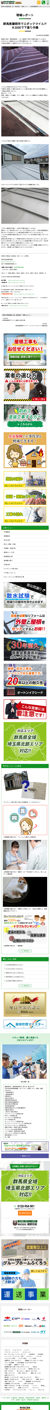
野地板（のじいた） (35, 1369)
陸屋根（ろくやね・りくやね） (34, 1360)
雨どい (37, 1377)
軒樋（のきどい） (10, 1388)
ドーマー (35, 1385)
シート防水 (33, 1358)
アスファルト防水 (10, 1358)
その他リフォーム (9, 573)
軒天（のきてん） (27, 1379)
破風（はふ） (40, 1379)
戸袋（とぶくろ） (10, 1373)
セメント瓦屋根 (9, 1362)
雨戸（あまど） (23, 1373)
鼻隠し (43, 1385)
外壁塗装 (7, 532)
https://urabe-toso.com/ (8, 261)
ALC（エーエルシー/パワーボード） (15, 1354)
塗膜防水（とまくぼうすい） (13, 1360)
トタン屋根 (8, 1365)
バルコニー (29, 1356)
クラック (7, 1350)
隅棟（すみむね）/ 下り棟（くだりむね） (17, 1385)
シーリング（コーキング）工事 (14, 1356)
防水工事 (7, 540)
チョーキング (17, 1350)
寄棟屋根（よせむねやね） (34, 1381)
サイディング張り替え (11, 569)
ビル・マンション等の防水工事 (14, 577)
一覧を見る (25, 951)
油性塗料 (32, 1354)
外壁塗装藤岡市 (25, 1015)
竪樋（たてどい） (23, 1388)
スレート (32, 1390)
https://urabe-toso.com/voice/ (17, 282)
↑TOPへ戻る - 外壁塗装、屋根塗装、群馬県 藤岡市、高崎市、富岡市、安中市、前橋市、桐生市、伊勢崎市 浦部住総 (25, 1399)
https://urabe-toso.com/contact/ (18, 305)
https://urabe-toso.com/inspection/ (24, 294)
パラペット (35, 1388)
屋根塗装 (7, 536)
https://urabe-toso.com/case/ (16, 280)
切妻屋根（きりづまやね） (13, 1383)
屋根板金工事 (8, 556)
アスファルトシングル (19, 1390)
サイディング (26, 1352)
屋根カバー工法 (9, 552)
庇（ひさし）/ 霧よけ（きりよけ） (27, 1371)
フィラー (27, 1350)
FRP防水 (7, 1390)
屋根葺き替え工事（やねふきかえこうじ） (17, 1367)
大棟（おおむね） (29, 1383)
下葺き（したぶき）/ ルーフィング (15, 1369)
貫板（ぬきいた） (10, 1381)
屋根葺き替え (8, 560)
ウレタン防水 (22, 1358)
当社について (26, 1156)
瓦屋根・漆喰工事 (9, 548)
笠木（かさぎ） (9, 1371)
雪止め (35, 1367)
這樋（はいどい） (10, 1375)
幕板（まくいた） (36, 1373)
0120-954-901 (19, 267)
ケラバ (20, 1381)
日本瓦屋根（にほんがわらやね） (27, 1362)
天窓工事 (7, 565)
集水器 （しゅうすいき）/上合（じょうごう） (18, 1377)
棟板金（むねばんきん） (12, 1379)
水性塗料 (40, 1354)
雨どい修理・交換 (9, 544)
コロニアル (41, 1390)
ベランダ (39, 1356)
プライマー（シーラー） (12, 1352)
